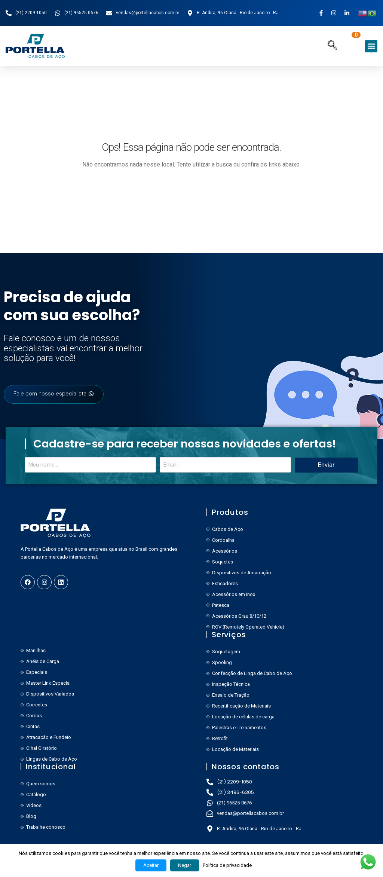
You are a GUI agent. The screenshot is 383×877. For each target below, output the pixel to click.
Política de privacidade (227, 865)
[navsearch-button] (332, 46)
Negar (184, 865)
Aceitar (151, 865)
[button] (371, 46)
